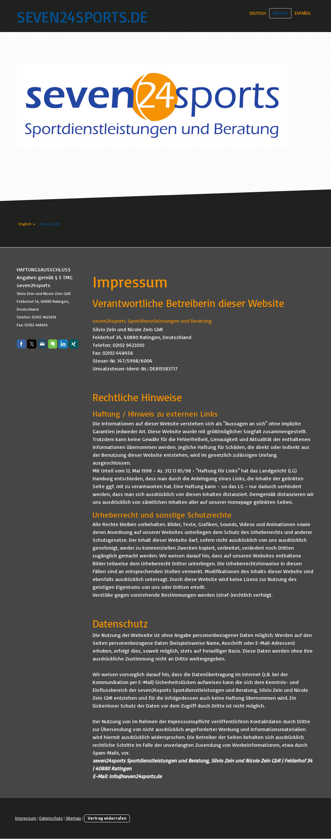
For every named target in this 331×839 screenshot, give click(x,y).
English (280, 13)
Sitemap (73, 818)
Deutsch (258, 13)
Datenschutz (51, 818)
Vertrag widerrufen (107, 818)
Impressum (25, 818)
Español (303, 13)
